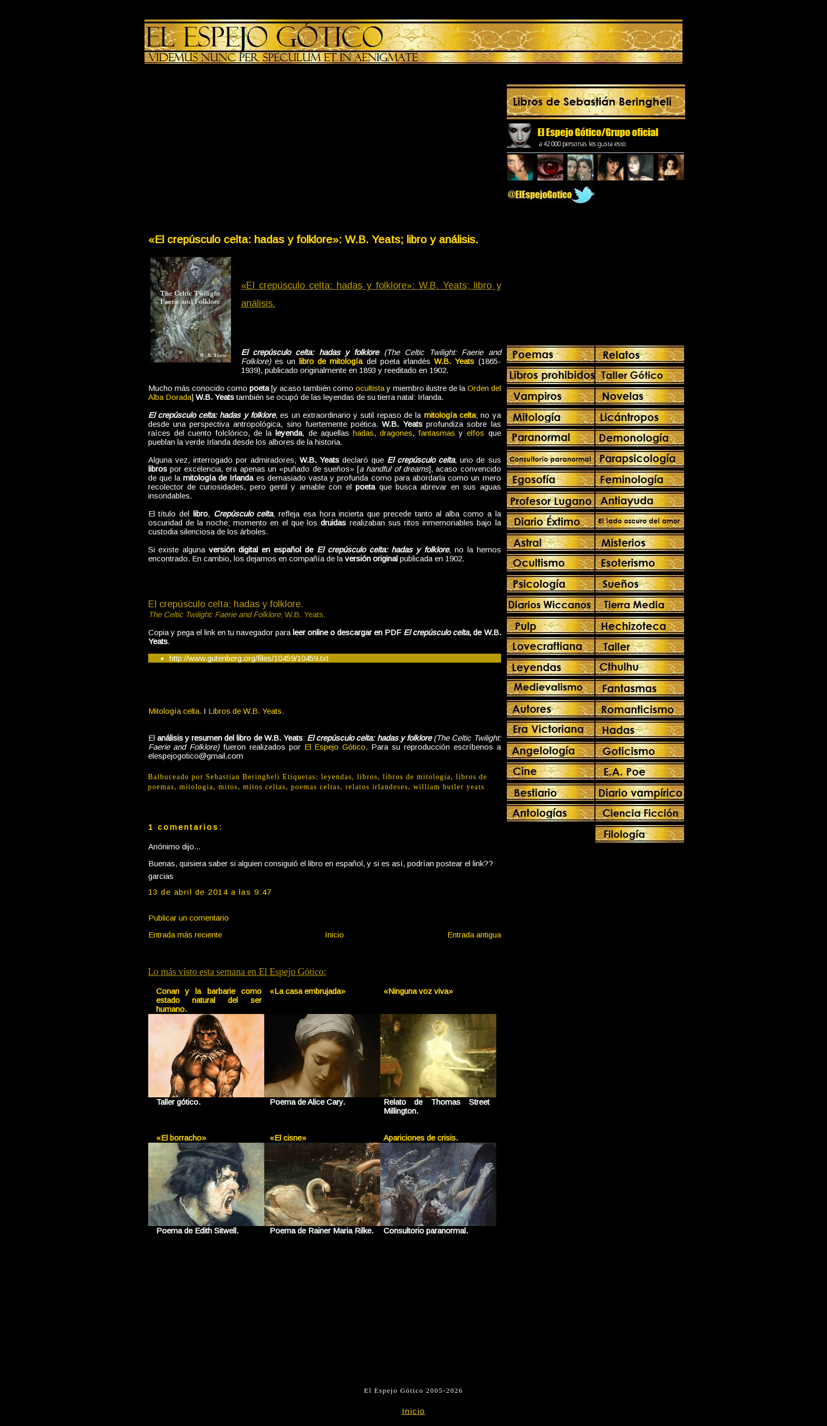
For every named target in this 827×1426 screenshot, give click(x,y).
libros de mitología (417, 777)
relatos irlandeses (376, 787)
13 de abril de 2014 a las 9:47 (210, 891)
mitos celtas (264, 787)
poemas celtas (316, 787)
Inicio (334, 934)
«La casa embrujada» (307, 991)
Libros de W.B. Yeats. (246, 710)
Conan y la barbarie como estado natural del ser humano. (209, 1000)
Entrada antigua (474, 934)
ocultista (369, 388)
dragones (396, 432)
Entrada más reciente (185, 934)
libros (367, 777)
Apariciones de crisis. (420, 1137)
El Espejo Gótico (335, 746)
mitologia (196, 787)
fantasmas (436, 432)
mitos (228, 787)
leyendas (336, 777)
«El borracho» (181, 1137)
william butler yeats (449, 787)
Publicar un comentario (188, 917)
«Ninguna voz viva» (418, 991)
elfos (475, 432)
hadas (363, 432)
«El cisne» (288, 1137)
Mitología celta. (174, 710)
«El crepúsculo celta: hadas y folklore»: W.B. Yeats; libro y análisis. (313, 239)
